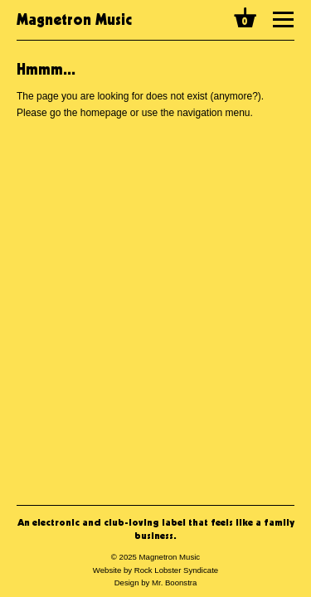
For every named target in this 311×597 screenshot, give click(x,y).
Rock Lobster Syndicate (176, 570)
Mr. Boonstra (174, 582)
